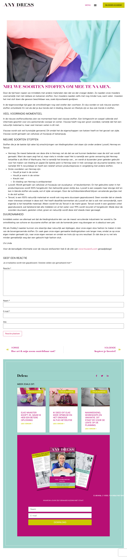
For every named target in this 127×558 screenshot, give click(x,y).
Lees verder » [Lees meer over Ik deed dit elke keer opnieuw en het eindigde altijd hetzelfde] (59, 423)
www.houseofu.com (87, 249)
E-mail (6, 311)
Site (4, 322)
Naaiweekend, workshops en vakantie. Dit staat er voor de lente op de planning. (95, 418)
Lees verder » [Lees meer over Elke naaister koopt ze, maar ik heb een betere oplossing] (26, 423)
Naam (6, 301)
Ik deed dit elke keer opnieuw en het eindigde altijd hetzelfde (62, 416)
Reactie (7, 268)
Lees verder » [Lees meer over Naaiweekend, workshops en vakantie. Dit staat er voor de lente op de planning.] (91, 429)
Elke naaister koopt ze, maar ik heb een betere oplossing (31, 416)
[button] (95, 5)
